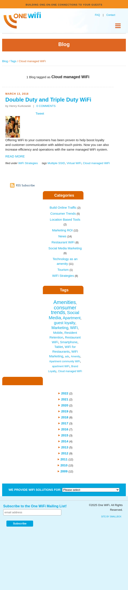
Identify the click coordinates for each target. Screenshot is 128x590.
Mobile (58, 332)
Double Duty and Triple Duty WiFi (48, 100)
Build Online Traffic (65, 207)
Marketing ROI (65, 230)
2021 (64, 399)
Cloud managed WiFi (96, 163)
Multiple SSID (56, 163)
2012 (64, 453)
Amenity (75, 356)
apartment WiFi (60, 366)
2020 (64, 405)
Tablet (58, 347)
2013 (64, 447)
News (65, 236)
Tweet (39, 113)
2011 (64, 459)
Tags (13, 61)
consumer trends (63, 310)
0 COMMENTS (46, 106)
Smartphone (69, 342)
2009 (64, 471)
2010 (64, 465)
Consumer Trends (65, 213)
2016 (64, 429)
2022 (64, 393)
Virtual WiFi (74, 163)
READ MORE (15, 156)
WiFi (74, 328)
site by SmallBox (111, 516)
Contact (110, 14)
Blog (5, 61)
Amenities (64, 302)
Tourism (65, 269)
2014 (64, 441)
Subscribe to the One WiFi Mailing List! (35, 506)
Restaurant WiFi (64, 242)
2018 (64, 417)
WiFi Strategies (28, 163)
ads (67, 356)
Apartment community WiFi (64, 361)
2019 (64, 411)
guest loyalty (64, 323)
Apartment (72, 318)
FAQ (97, 14)
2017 (64, 423)
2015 (64, 435)
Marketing (59, 328)
